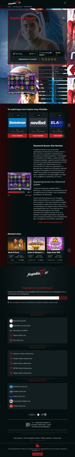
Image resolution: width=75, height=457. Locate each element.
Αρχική (9, 6)
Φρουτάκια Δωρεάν (17, 6)
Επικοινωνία (57, 438)
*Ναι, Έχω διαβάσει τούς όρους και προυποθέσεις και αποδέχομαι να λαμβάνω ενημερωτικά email (34, 302)
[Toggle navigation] (65, 2)
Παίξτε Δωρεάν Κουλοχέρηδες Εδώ (50, 222)
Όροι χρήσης (18, 438)
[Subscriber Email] (33, 298)
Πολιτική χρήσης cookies (32, 438)
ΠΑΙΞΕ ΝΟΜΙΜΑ (17, 136)
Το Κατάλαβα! (37, 454)
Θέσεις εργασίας (46, 438)
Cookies (41, 450)
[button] (43, 59)
